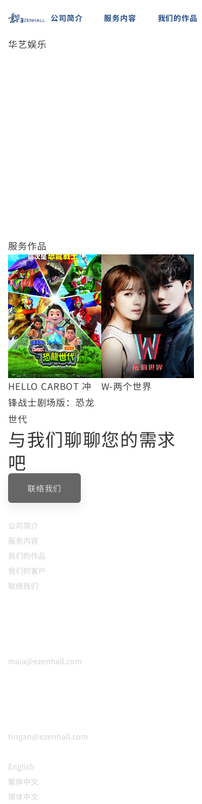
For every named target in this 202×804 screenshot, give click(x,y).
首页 (16, 62)
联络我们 (23, 585)
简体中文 (23, 796)
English (21, 766)
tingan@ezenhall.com (48, 736)
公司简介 (23, 525)
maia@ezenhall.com (45, 661)
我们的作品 (27, 555)
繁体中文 (23, 781)
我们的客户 (27, 570)
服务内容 (23, 540)
